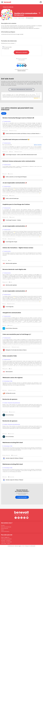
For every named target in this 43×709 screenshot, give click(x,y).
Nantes (3, 113)
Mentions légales (18, 546)
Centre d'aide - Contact (5, 543)
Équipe (2, 529)
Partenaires (7, 531)
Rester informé (22, 497)
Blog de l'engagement (5, 537)
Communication (29, 18)
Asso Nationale (9, 541)
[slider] (37, 98)
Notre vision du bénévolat (6, 526)
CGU (23, 546)
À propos (3, 525)
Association (3, 540)
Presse (2, 531)
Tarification (8, 540)
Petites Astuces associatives (6, 538)
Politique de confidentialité (30, 546)
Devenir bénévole (4, 528)
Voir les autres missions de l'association (21, 89)
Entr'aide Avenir (19, 15)
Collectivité (3, 541)
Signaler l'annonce (21, 70)
